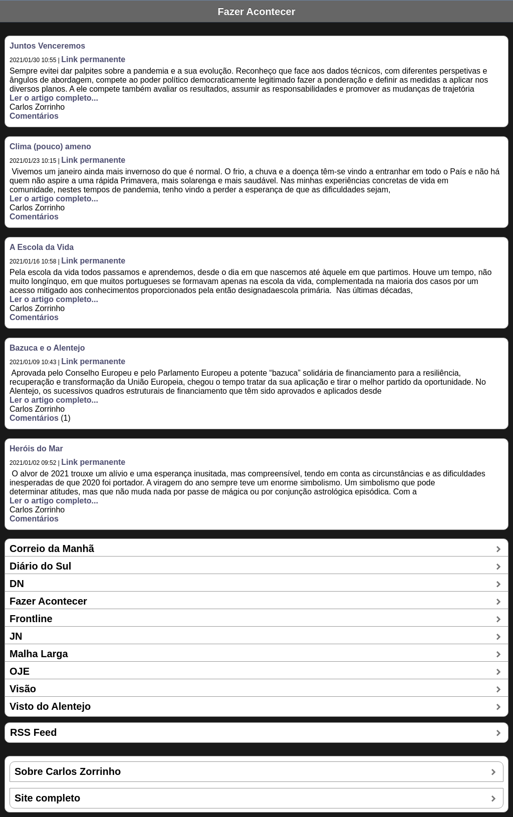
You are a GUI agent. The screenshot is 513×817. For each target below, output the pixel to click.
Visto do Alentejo (50, 706)
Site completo (47, 797)
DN (17, 583)
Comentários (34, 116)
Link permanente (93, 59)
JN (16, 636)
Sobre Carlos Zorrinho (68, 771)
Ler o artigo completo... (54, 98)
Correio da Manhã (52, 548)
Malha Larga (39, 653)
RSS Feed (33, 732)
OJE (20, 671)
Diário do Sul (40, 566)
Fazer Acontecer (48, 601)
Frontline (31, 618)
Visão (23, 688)
